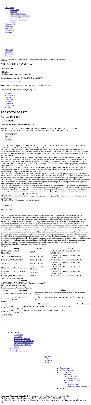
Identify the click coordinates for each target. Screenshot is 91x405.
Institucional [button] (9, 8)
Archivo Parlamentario (18, 351)
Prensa (12, 22)
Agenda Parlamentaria (67, 370)
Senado (66, 382)
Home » (4, 60)
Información (9, 105)
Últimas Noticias (65, 368)
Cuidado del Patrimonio (18, 20)
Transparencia (10, 24)
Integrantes (9, 99)
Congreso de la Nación (72, 376)
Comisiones (9, 30)
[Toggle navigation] (2, 4)
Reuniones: (5, 82)
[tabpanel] (45, 193)
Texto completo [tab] (11, 134)
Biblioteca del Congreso (72, 380)
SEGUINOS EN (7, 315)
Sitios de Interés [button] (65, 372)
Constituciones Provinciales (20, 16)
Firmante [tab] (9, 137)
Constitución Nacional (18, 14)
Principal (8, 93)
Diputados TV (69, 374)
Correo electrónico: (8, 89)
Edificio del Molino (71, 384)
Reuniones (9, 103)
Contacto (8, 107)
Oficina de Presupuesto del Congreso (77, 386)
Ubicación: (5, 72)
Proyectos (8, 28)
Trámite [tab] (8, 139)
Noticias (8, 97)
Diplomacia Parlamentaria (19, 18)
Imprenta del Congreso (72, 378)
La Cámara (18, 337)
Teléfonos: (5, 86)
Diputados (9, 26)
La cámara (13, 12)
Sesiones (8, 32)
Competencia (10, 95)
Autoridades (14, 10)
